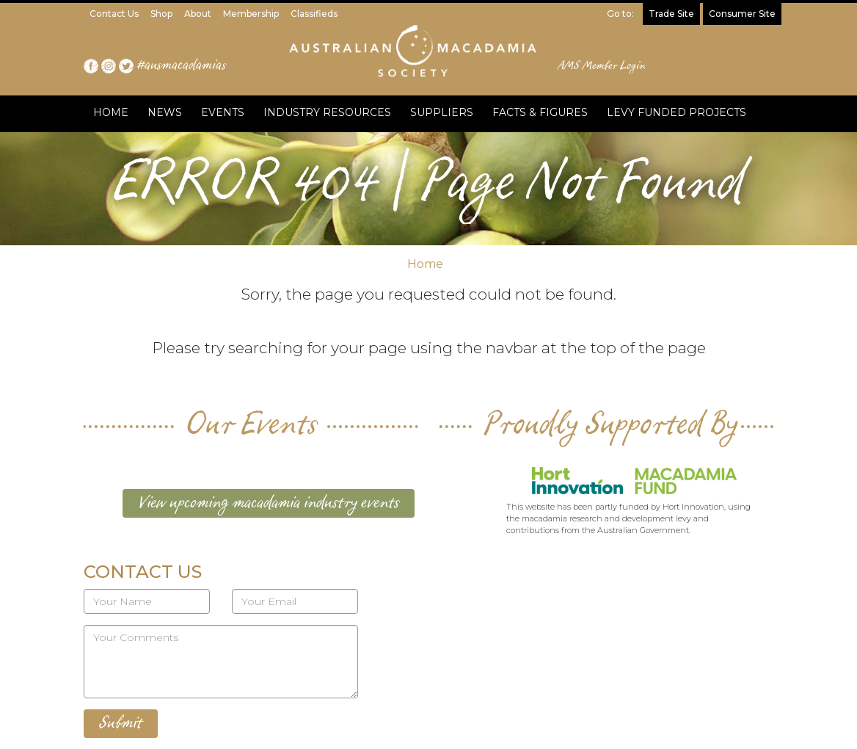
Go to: (620, 13)
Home (425, 264)
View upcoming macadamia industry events (268, 503)
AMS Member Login (602, 66)
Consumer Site (742, 13)
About (197, 13)
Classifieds (314, 13)
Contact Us (114, 13)
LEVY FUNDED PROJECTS (676, 112)
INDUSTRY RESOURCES (327, 112)
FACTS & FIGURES (540, 112)
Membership (251, 13)
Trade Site (671, 13)
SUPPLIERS (441, 112)
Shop (161, 13)
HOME (110, 112)
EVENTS (222, 112)
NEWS (164, 112)
